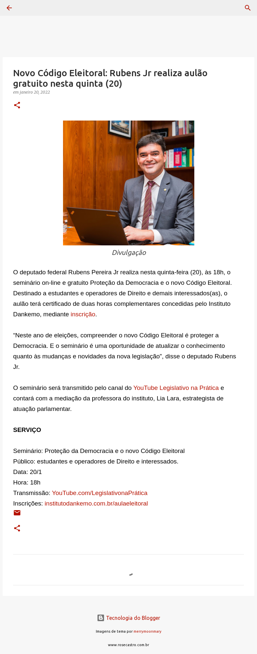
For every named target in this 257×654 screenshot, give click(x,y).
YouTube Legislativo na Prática (176, 387)
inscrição (83, 314)
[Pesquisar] (28, 8)
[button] (17, 105)
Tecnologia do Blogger (128, 618)
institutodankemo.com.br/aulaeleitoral (96, 503)
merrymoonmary (147, 631)
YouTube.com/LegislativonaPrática (99, 492)
